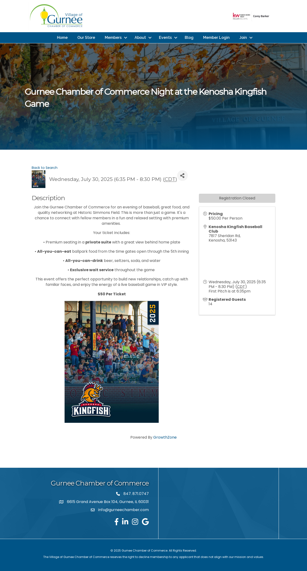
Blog (189, 37)
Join (243, 37)
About (140, 37)
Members (113, 37)
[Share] (182, 175)
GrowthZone (165, 437)
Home (62, 37)
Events (165, 37)
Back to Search (44, 167)
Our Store (86, 37)
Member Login (216, 37)
